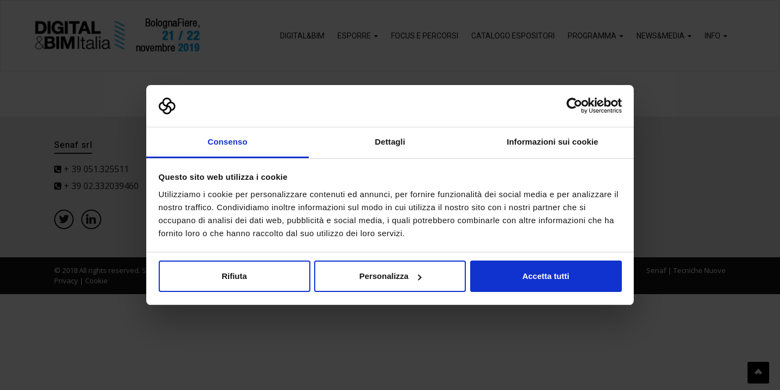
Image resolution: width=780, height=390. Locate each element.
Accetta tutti (545, 276)
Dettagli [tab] (390, 141)
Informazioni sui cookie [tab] (553, 141)
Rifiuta (234, 276)
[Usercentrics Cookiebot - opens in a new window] (574, 106)
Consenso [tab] (227, 141)
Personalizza (390, 276)
